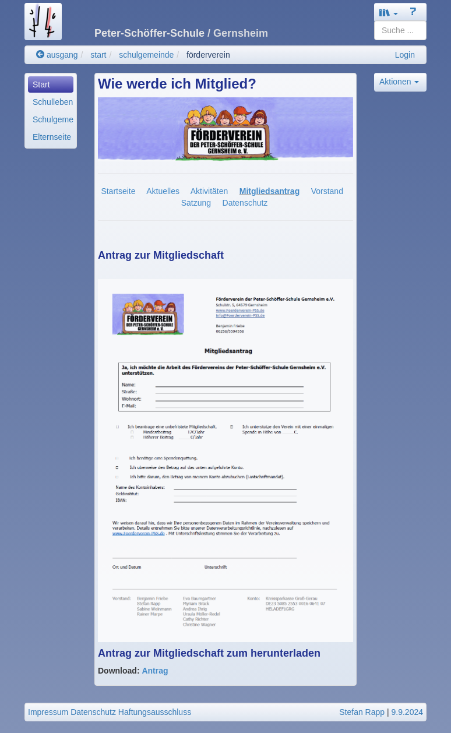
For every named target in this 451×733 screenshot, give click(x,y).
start (98, 54)
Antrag (155, 670)
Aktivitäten (209, 191)
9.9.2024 (408, 712)
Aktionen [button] (399, 81)
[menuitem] (50, 84)
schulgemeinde (146, 54)
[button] (389, 12)
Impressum (48, 712)
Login (405, 54)
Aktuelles (162, 191)
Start (41, 84)
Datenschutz (245, 202)
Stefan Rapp (362, 712)
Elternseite (52, 137)
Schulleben (53, 102)
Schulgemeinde (53, 119)
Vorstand (327, 191)
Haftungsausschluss (154, 712)
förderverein (208, 54)
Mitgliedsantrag (269, 191)
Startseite (118, 191)
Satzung (196, 202)
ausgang (57, 54)
